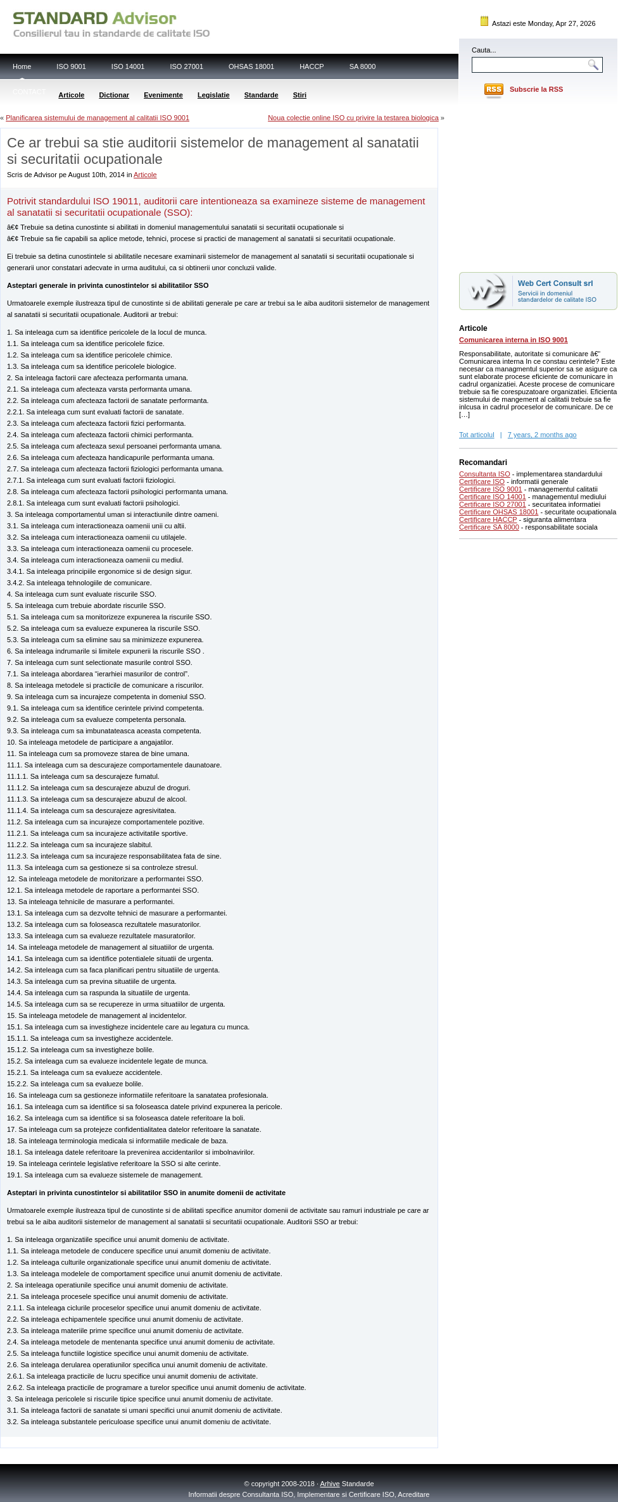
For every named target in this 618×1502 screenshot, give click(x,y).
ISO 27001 (186, 66)
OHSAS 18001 (251, 66)
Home (22, 66)
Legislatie (214, 95)
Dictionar (114, 95)
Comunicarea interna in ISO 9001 (513, 340)
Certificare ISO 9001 (490, 489)
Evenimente (163, 95)
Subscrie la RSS (536, 89)
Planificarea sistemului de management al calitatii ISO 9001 (97, 117)
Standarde (261, 95)
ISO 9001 (70, 66)
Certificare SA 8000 (489, 527)
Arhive (330, 1483)
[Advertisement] (149, 1441)
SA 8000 (363, 66)
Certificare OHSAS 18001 (498, 512)
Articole (71, 95)
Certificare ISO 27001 (492, 504)
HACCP (312, 66)
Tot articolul (477, 434)
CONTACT (29, 92)
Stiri (299, 95)
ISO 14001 (128, 66)
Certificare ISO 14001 (492, 496)
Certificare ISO (482, 481)
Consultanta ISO (484, 474)
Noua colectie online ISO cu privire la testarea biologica (353, 117)
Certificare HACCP (488, 519)
